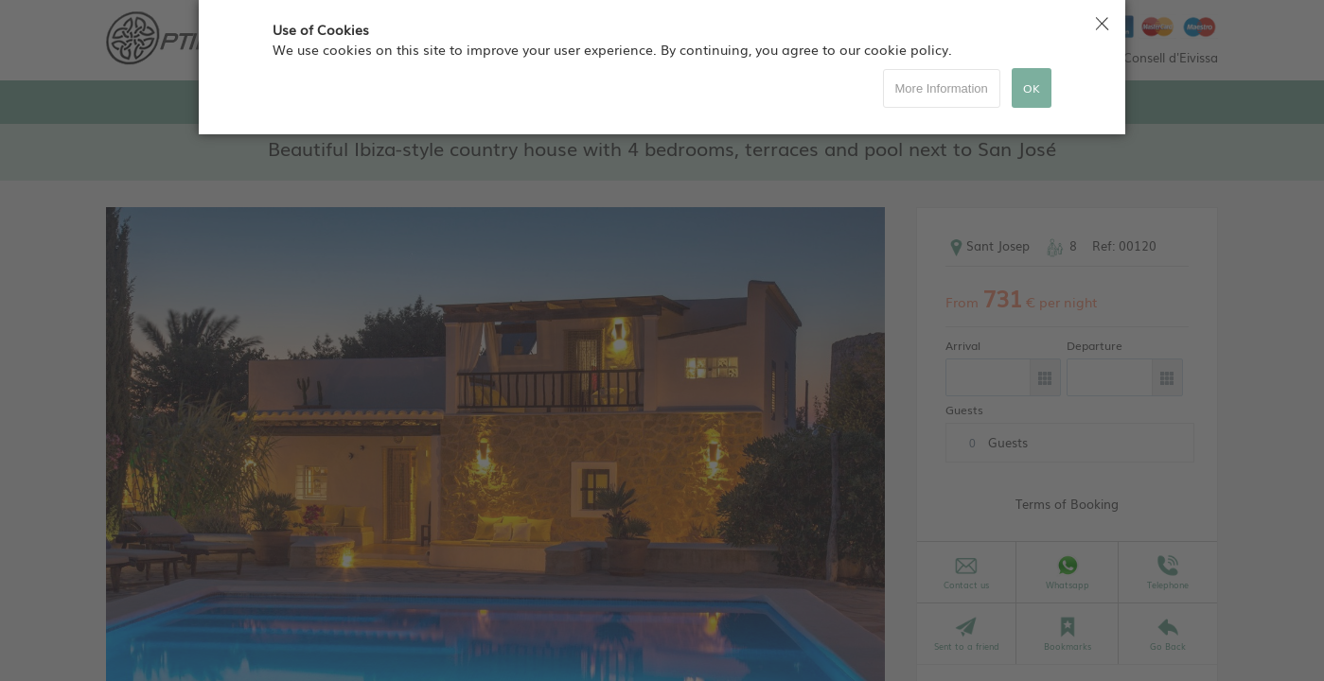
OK (1031, 87)
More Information (941, 88)
